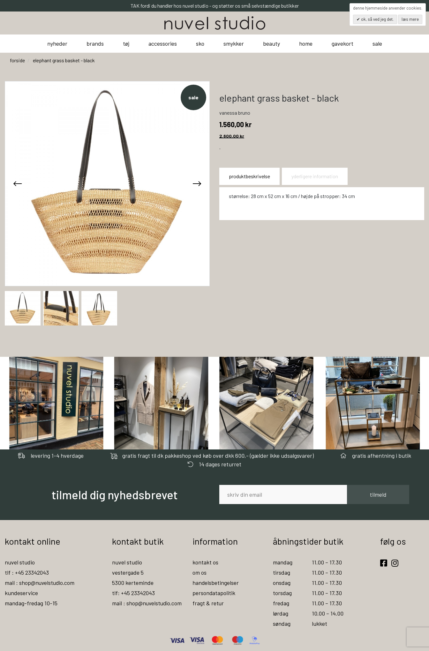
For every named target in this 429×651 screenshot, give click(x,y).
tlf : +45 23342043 (27, 572)
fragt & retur (208, 603)
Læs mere (410, 19)
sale (377, 43)
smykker (233, 43)
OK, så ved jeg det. (377, 19)
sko (200, 43)
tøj (126, 43)
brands (95, 43)
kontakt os (205, 562)
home (305, 43)
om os (199, 572)
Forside (17, 60)
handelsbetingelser (215, 582)
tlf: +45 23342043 (133, 592)
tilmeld (378, 494)
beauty (271, 43)
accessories (162, 43)
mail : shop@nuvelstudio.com (40, 582)
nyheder (57, 43)
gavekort (342, 43)
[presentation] (17, 183)
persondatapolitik (214, 592)
